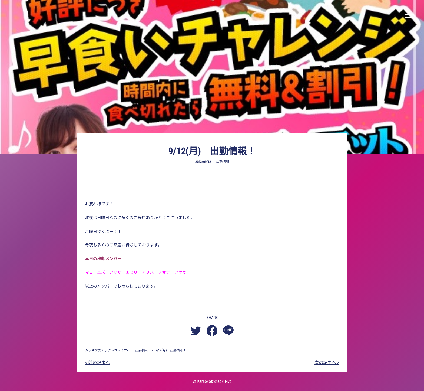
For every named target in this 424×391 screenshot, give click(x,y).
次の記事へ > (326, 362)
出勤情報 (222, 162)
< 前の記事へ (97, 362)
